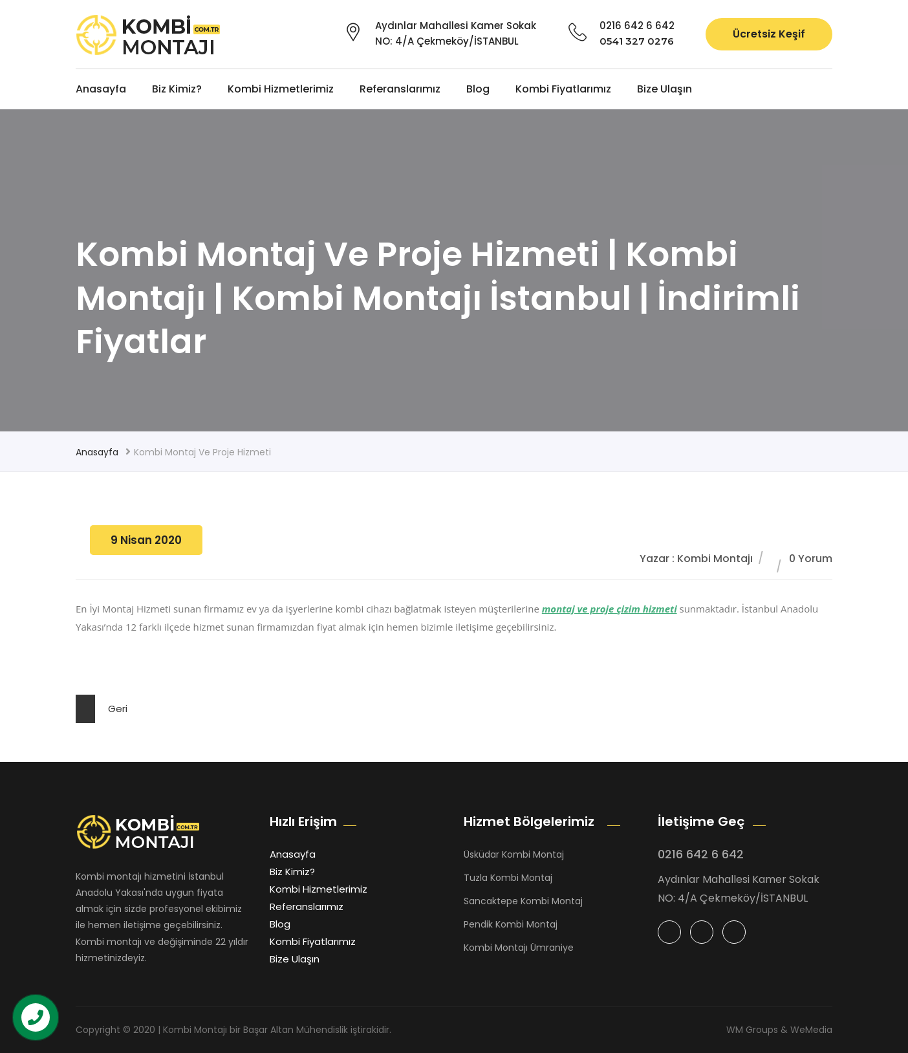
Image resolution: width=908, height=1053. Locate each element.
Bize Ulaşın (664, 88)
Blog (478, 88)
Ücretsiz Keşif (769, 34)
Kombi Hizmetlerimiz (281, 88)
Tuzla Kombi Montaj (508, 877)
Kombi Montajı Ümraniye (519, 947)
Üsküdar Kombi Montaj (514, 854)
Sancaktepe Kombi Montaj (523, 901)
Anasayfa (101, 88)
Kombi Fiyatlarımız (563, 88)
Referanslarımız (400, 88)
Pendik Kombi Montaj (510, 924)
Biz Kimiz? (177, 88)
